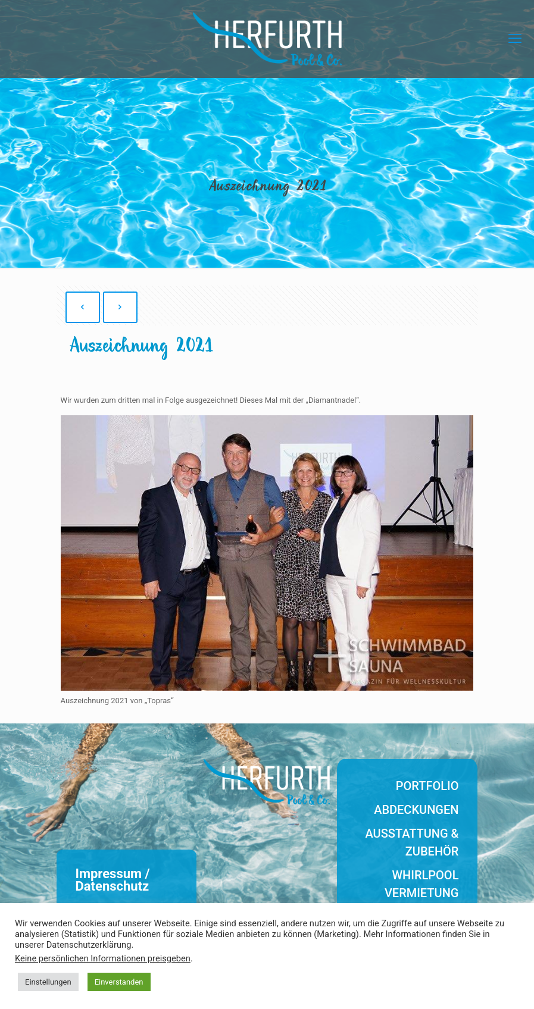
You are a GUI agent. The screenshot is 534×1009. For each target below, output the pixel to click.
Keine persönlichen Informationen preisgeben (103, 958)
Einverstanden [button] (119, 981)
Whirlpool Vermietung (422, 884)
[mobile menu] (515, 39)
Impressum (109, 873)
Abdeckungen (416, 810)
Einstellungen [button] (48, 981)
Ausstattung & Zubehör (412, 842)
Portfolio (427, 786)
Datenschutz (112, 886)
